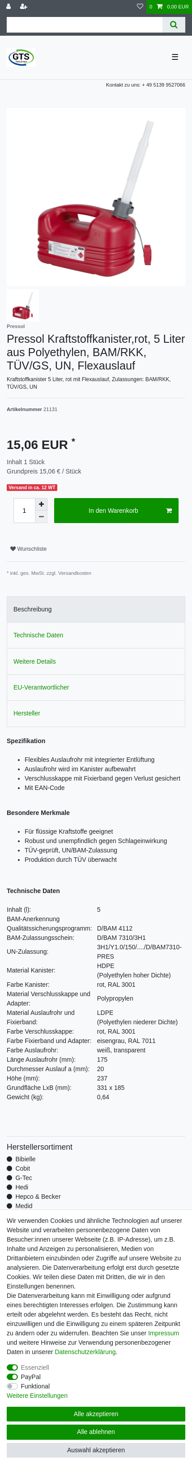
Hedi (21, 1187)
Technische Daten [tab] (38, 635)
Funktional (35, 1386)
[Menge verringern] (41, 517)
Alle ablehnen (96, 1431)
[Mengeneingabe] (24, 510)
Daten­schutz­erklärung (85, 1351)
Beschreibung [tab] (32, 609)
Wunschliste (28, 549)
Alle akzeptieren (96, 1413)
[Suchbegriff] (84, 25)
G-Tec (23, 1177)
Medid (23, 1205)
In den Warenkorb (130, 511)
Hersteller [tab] (26, 713)
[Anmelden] (9, 7)
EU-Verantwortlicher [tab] (41, 687)
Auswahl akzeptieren (96, 1450)
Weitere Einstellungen (37, 1395)
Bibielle (25, 1159)
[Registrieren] (24, 7)
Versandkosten (74, 573)
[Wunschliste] (140, 7)
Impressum (163, 1333)
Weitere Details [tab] (34, 661)
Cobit (22, 1168)
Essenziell (35, 1367)
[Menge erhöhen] (41, 504)
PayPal (31, 1376)
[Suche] (173, 25)
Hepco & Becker (37, 1196)
